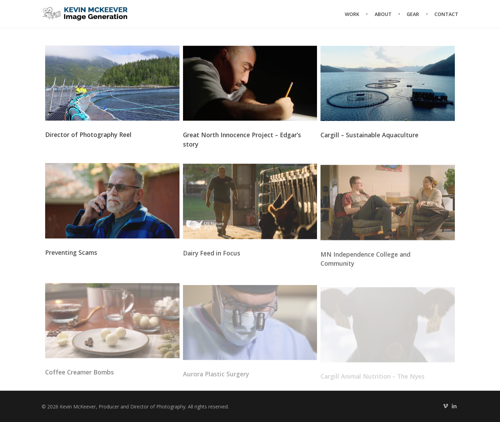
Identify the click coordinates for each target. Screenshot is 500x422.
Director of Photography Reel (88, 135)
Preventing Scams (71, 254)
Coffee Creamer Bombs (79, 377)
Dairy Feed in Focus (211, 256)
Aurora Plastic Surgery (216, 378)
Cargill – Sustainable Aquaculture (369, 136)
